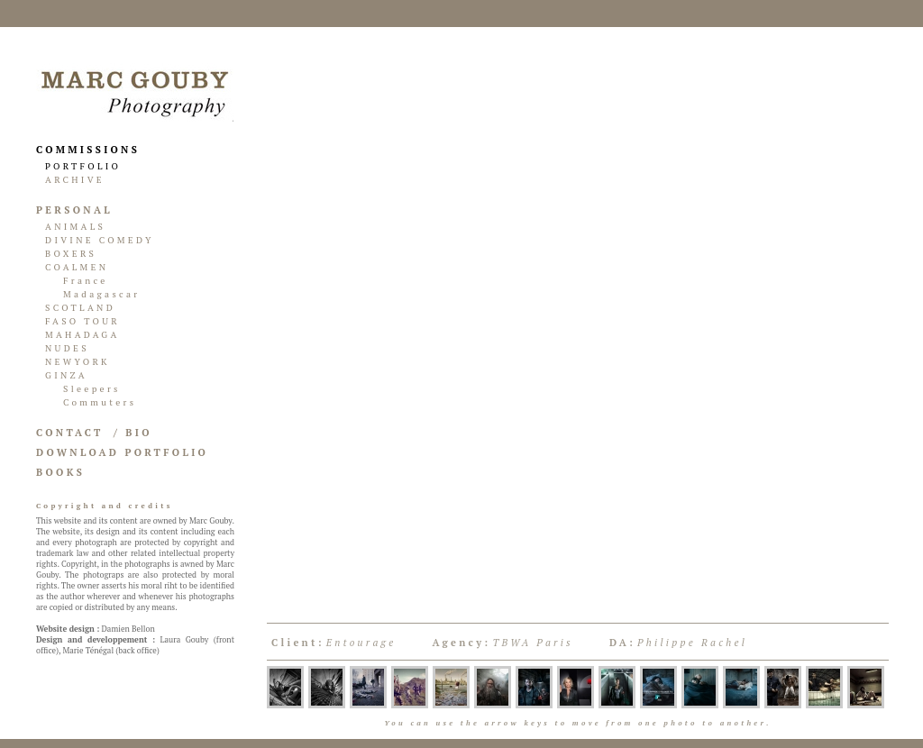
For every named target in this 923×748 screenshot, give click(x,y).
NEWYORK (77, 362)
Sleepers (92, 389)
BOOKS (60, 472)
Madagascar (102, 294)
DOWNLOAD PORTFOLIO (122, 452)
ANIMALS (75, 227)
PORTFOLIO (83, 166)
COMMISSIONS (88, 149)
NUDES (67, 348)
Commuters (99, 402)
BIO (138, 432)
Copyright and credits (104, 505)
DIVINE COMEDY (99, 240)
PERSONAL (74, 210)
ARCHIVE (75, 180)
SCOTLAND (80, 308)
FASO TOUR (82, 321)
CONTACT (70, 432)
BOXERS (70, 254)
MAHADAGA (82, 335)
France (85, 281)
